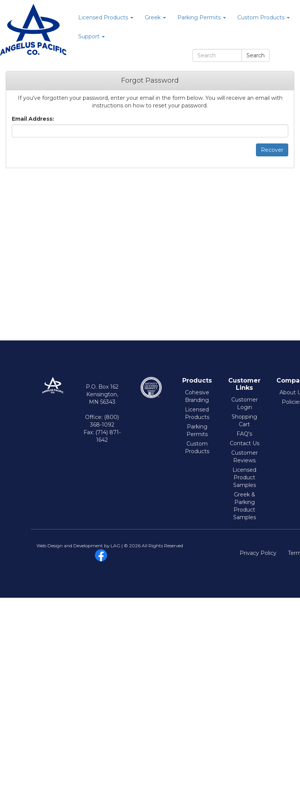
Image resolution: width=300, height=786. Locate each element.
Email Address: (33, 118)
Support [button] (91, 36)
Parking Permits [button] (201, 17)
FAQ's (244, 433)
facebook (101, 555)
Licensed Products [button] (105, 17)
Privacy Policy (258, 553)
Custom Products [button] (263, 17)
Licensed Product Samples (244, 477)
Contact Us (244, 443)
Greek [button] (155, 17)
